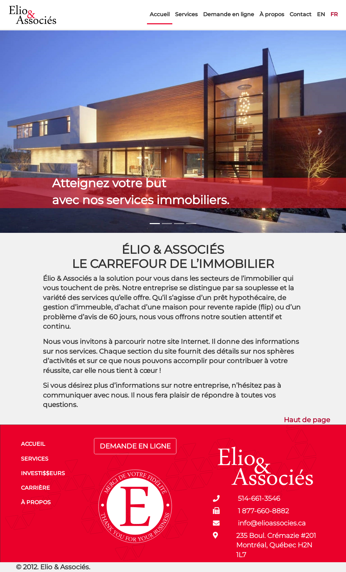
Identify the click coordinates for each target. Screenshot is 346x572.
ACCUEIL (33, 444)
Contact (301, 14)
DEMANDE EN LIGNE (135, 446)
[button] (26, 131)
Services (186, 14)
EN (321, 14)
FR (334, 14)
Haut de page (307, 420)
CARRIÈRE (35, 488)
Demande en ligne (228, 14)
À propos (272, 14)
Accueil (160, 14)
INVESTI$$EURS (43, 473)
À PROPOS (36, 502)
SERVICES (34, 459)
